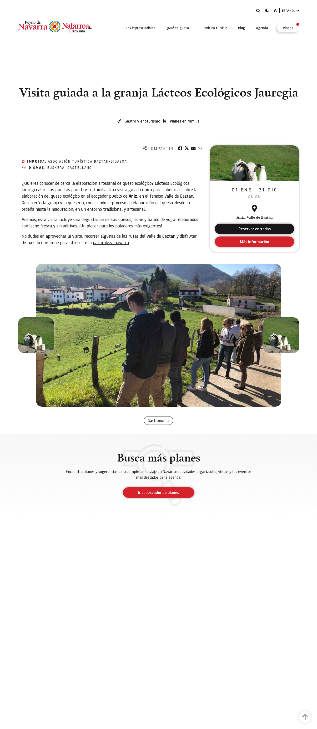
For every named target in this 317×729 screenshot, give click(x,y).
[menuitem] (140, 28)
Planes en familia (185, 120)
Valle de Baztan (160, 236)
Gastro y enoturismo (142, 120)
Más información (254, 241)
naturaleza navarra (111, 242)
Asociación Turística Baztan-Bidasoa (87, 161)
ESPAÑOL (290, 10)
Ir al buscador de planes (158, 492)
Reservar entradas (254, 228)
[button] (36, 335)
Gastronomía (158, 420)
